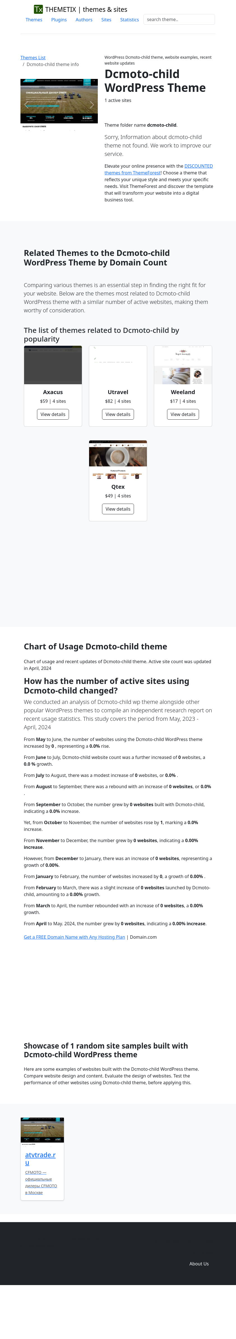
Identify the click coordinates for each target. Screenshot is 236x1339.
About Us (199, 1311)
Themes (34, 20)
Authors (84, 20)
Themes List (33, 57)
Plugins (59, 20)
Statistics (129, 20)
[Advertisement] (118, 574)
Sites (106, 20)
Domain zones (198, 1300)
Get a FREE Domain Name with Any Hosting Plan (74, 984)
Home (151, 1288)
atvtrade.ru (40, 1205)
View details (53, 414)
